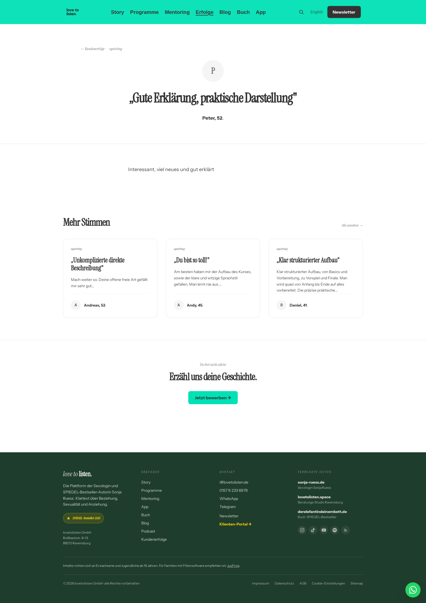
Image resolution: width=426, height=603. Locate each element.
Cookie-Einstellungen (328, 583)
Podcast (148, 531)
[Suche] (301, 12)
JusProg (233, 566)
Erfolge (204, 12)
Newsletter (344, 12)
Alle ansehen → (352, 225)
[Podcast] (334, 530)
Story (117, 12)
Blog (225, 12)
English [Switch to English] (317, 12)
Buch (243, 12)
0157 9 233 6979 (234, 490)
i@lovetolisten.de (234, 482)
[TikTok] (313, 530)
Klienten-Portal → (236, 524)
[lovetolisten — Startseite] (72, 12)
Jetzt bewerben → (213, 397)
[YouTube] (324, 530)
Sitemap (356, 583)
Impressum (260, 583)
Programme (144, 12)
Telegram (228, 506)
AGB (302, 583)
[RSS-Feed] (345, 530)
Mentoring (177, 12)
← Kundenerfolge (92, 48)
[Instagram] (302, 530)
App (261, 12)
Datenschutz (284, 583)
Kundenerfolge (154, 539)
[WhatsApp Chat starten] (413, 590)
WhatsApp (229, 498)
